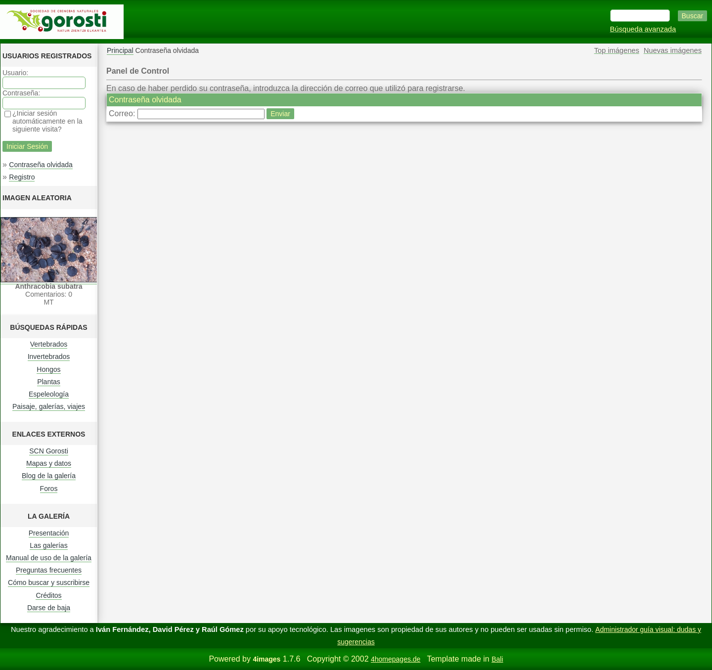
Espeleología (49, 394)
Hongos (48, 369)
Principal (120, 50)
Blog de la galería (49, 476)
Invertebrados (49, 356)
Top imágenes (616, 50)
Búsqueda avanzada (643, 29)
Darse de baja (48, 608)
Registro (22, 177)
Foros (49, 488)
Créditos (48, 595)
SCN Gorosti (48, 451)
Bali (497, 659)
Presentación (49, 533)
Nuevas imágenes (673, 50)
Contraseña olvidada (40, 165)
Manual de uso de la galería (48, 558)
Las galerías (48, 545)
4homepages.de (395, 659)
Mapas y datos (48, 463)
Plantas (48, 382)
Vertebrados (49, 344)
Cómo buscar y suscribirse (48, 582)
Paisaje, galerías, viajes (48, 406)
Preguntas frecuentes (49, 570)
